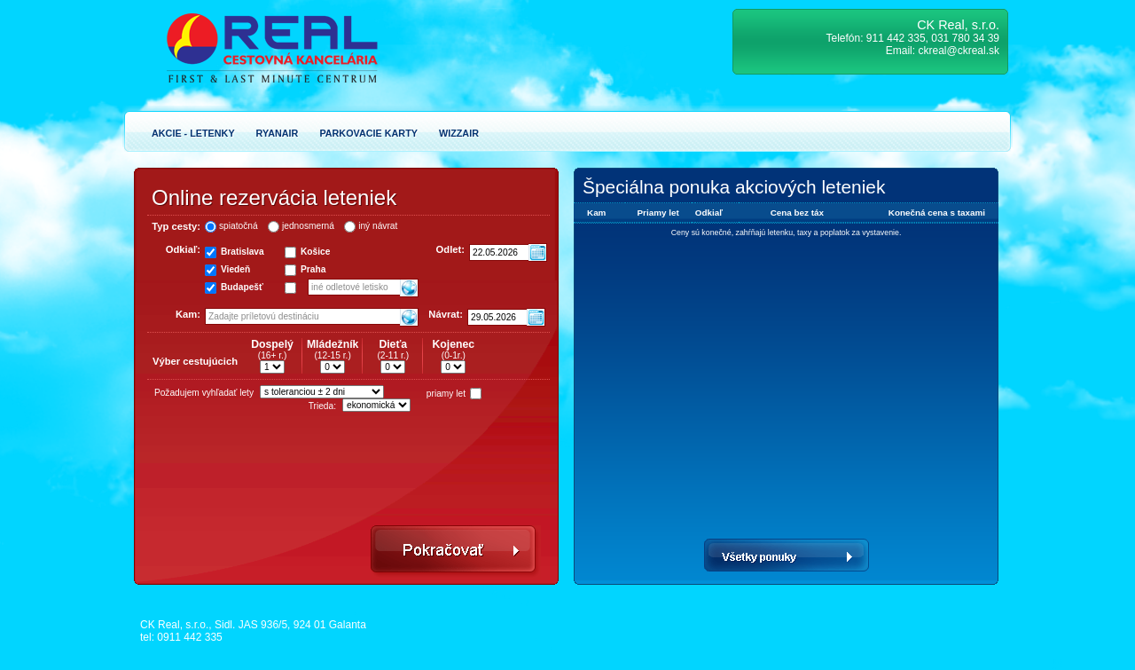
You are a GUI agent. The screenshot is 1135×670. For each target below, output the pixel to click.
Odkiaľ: (183, 249)
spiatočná (238, 226)
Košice (315, 251)
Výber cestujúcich (195, 361)
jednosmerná (308, 226)
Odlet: (450, 249)
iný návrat (377, 226)
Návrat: (445, 314)
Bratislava (242, 251)
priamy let (446, 393)
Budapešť (242, 287)
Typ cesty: (176, 226)
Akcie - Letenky (193, 133)
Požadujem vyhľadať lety (204, 393)
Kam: (188, 314)
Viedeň (235, 269)
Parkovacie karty (368, 133)
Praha (313, 269)
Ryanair (277, 133)
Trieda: (322, 406)
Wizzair (459, 133)
